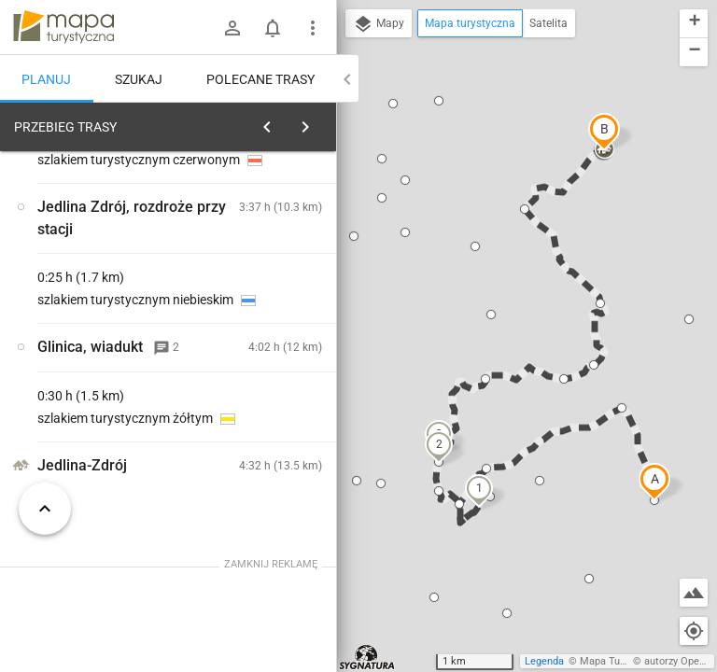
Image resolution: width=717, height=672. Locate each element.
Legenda (544, 661)
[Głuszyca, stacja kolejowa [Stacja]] (101, 403)
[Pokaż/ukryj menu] (313, 28)
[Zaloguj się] (232, 28)
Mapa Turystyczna (622, 661)
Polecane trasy (260, 79)
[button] (654, 481)
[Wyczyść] (320, 122)
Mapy (378, 24)
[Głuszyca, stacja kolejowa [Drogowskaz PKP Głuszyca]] (269, 443)
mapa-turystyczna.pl (63, 27)
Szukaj (138, 79)
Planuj (46, 79)
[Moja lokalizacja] (694, 631)
